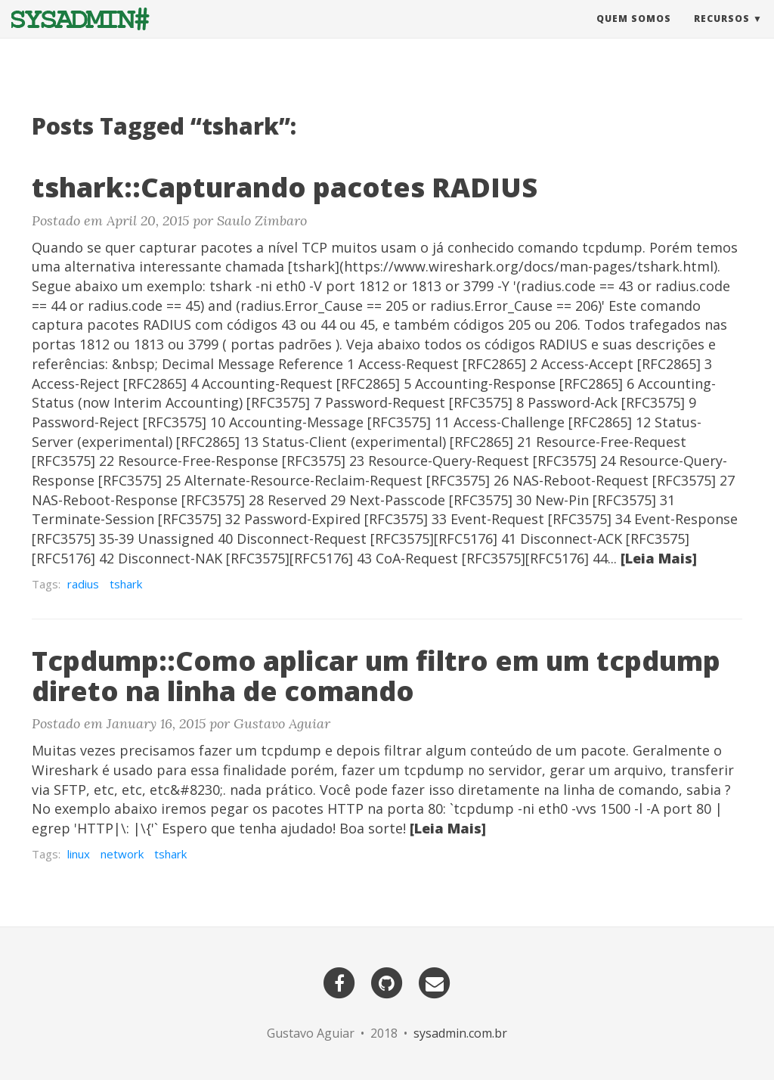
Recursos (722, 33)
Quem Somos (633, 33)
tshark (126, 583)
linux (78, 853)
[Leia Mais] (659, 558)
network (122, 853)
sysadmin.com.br (460, 1033)
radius (83, 583)
